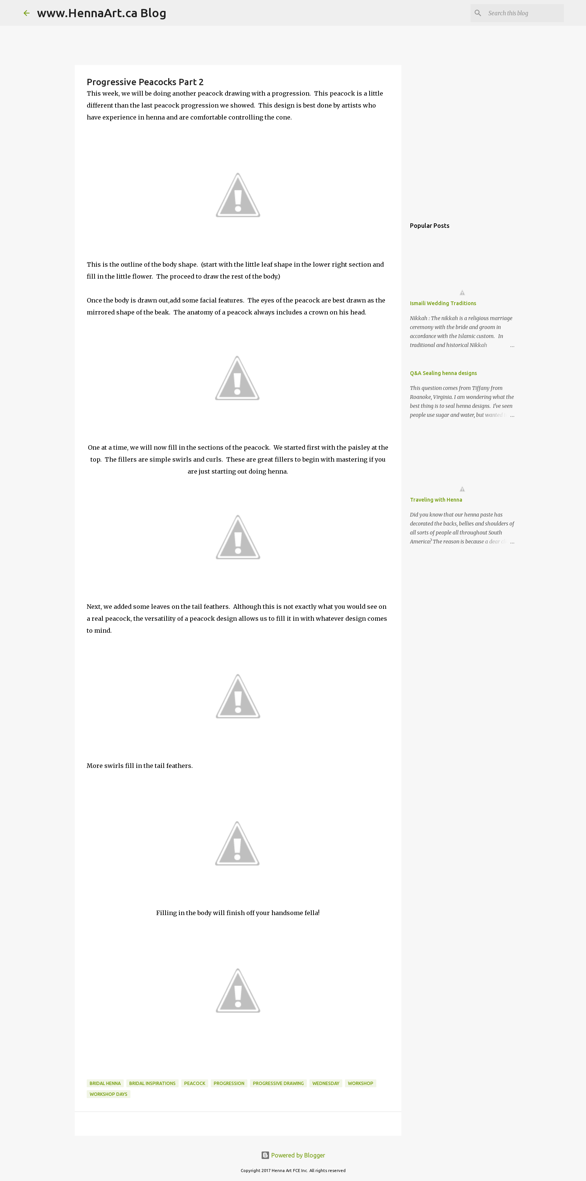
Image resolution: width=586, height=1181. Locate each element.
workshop (360, 1083)
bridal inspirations (152, 1083)
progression (229, 1083)
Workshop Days (108, 1094)
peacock (194, 1083)
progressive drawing (278, 1083)
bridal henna (105, 1083)
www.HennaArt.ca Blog (101, 12)
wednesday (325, 1083)
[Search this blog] (524, 13)
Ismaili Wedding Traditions (443, 303)
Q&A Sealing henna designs (443, 373)
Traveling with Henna (436, 500)
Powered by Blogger (293, 1155)
